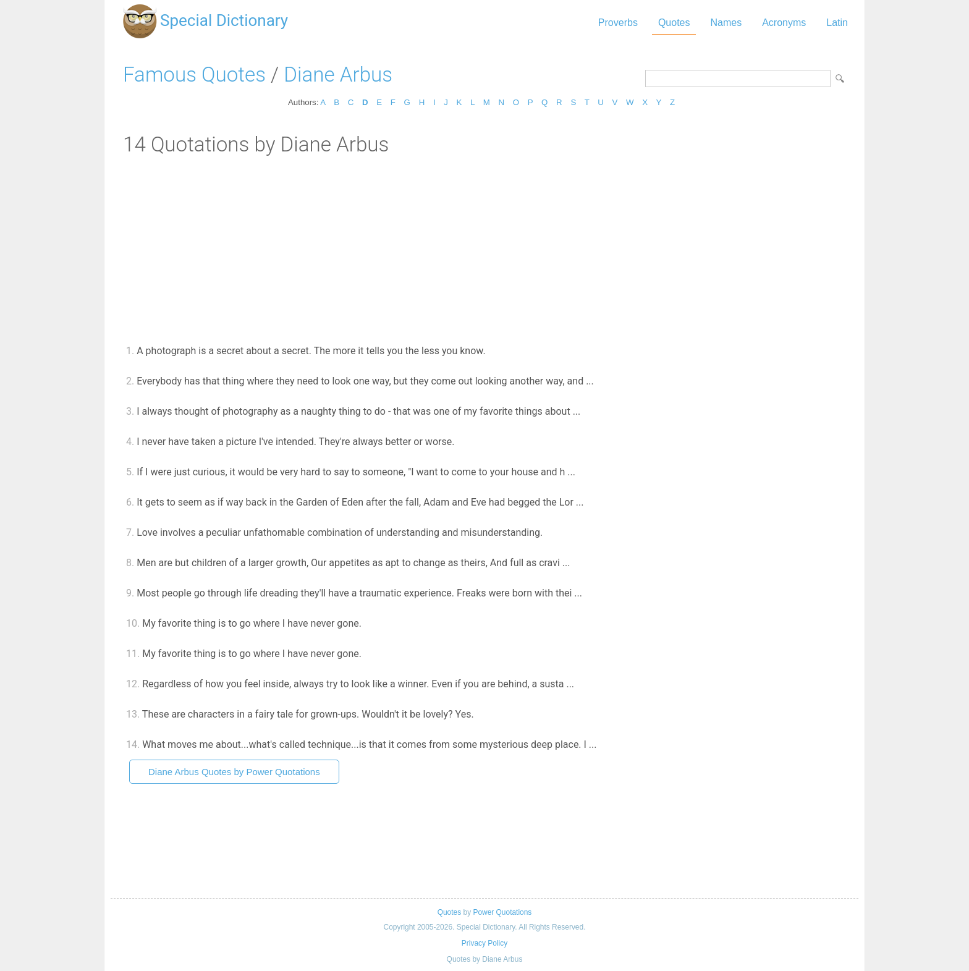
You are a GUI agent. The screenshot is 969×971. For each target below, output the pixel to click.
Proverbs (618, 22)
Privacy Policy (484, 943)
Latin (837, 22)
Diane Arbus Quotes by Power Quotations (234, 771)
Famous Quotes (194, 74)
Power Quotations (502, 912)
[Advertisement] (484, 249)
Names (726, 22)
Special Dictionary (224, 20)
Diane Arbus (338, 74)
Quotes (674, 22)
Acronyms (784, 22)
